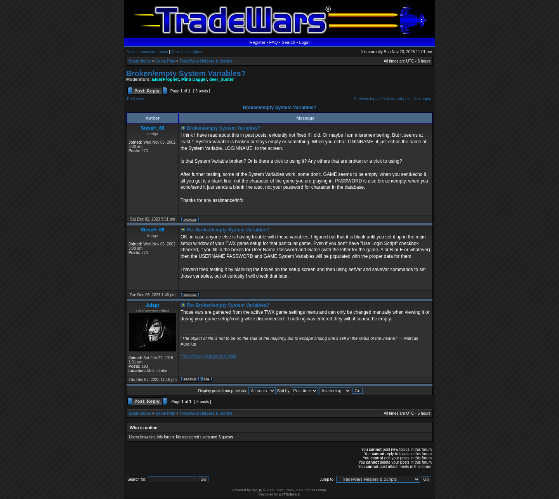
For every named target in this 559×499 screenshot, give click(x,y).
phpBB (257, 490)
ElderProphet (165, 79)
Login (304, 42)
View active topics (186, 52)
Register (258, 42)
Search (288, 42)
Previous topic (366, 99)
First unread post (396, 99)
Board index (139, 61)
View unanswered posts (147, 52)
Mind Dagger (194, 79)
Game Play (165, 61)
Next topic (422, 99)
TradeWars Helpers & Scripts (206, 61)
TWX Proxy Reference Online (208, 356)
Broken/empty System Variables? (186, 73)
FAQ (273, 42)
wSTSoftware (289, 494)
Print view (135, 99)
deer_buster (221, 79)
